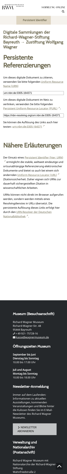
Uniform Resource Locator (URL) (37, 175)
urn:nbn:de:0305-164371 (27, 126)
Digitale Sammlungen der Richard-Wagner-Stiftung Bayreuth (26, 37)
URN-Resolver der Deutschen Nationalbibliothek (27, 214)
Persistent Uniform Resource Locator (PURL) (30, 108)
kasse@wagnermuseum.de (32, 337)
